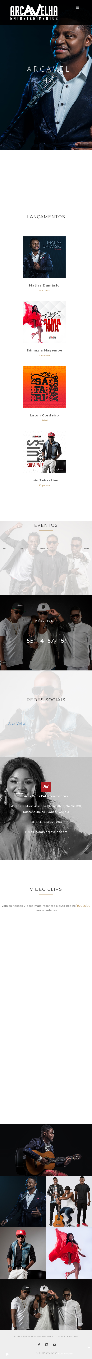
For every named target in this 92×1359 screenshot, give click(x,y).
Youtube (83, 905)
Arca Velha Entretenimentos (46, 796)
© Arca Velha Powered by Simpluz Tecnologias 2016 (46, 1336)
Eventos (46, 525)
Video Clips (46, 889)
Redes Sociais (46, 699)
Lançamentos (46, 216)
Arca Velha (16, 723)
